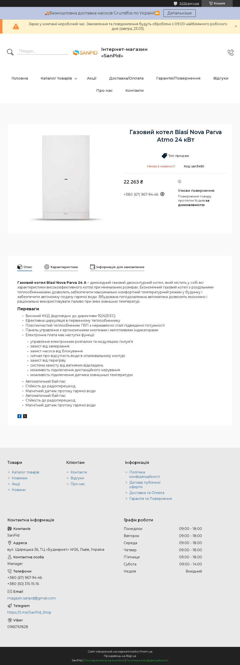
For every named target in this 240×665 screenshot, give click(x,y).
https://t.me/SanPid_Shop (29, 612)
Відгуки (220, 78)
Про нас (104, 90)
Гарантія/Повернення (178, 78)
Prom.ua (146, 651)
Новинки (19, 478)
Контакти (134, 90)
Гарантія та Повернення (150, 498)
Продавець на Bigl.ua (120, 656)
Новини (18, 490)
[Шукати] (10, 52)
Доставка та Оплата (146, 493)
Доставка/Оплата (126, 78)
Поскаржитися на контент (104, 660)
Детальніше (179, 13)
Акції (91, 78)
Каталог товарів (56, 78)
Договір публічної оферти (144, 484)
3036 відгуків (189, 3)
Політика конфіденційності (144, 474)
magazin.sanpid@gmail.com (31, 598)
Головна (20, 78)
